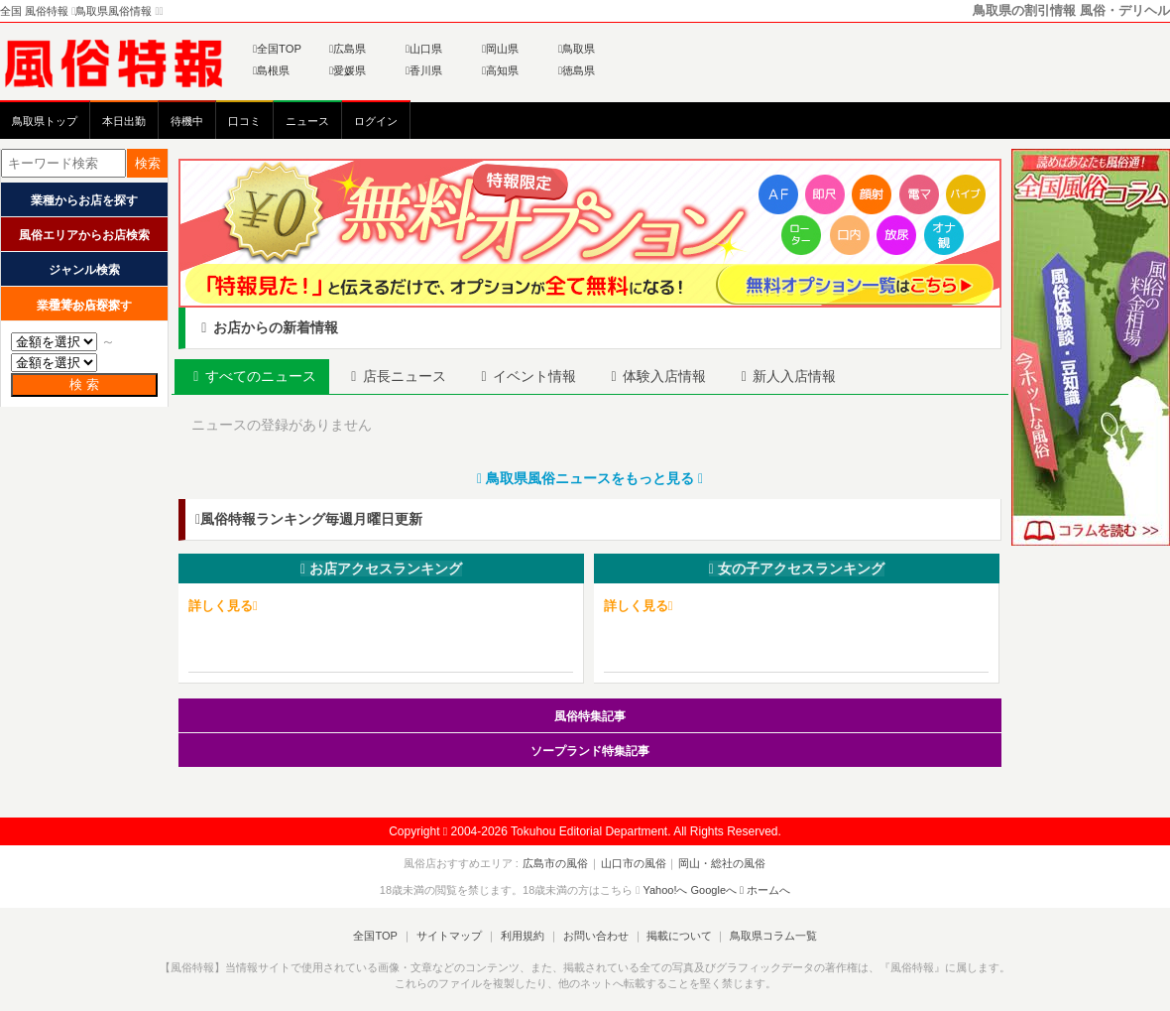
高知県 (500, 70)
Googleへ (714, 889)
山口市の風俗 (633, 863)
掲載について (676, 936)
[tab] (253, 377)
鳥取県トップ (44, 121)
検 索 (84, 384)
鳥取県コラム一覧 (769, 936)
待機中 (187, 121)
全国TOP (277, 49)
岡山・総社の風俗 (720, 863)
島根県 (271, 70)
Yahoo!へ (665, 889)
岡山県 (500, 49)
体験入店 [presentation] (659, 376)
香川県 (424, 70)
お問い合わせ (594, 936)
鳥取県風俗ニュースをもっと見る (590, 478)
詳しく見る (223, 605)
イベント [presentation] (528, 376)
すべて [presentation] (252, 376)
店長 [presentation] (397, 376)
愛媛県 (347, 70)
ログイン (376, 121)
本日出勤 (124, 121)
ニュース (307, 121)
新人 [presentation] (791, 376)
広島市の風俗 (557, 863)
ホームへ (765, 889)
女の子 (796, 568)
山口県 (424, 49)
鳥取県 (576, 49)
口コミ (244, 121)
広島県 (347, 49)
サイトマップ (450, 936)
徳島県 (576, 70)
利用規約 (522, 936)
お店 (381, 568)
